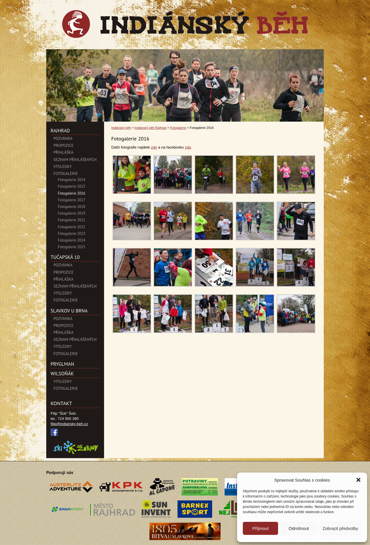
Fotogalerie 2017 (71, 199)
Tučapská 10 (65, 257)
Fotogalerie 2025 (71, 246)
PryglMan (62, 364)
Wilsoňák (62, 373)
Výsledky (62, 166)
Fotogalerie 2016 (71, 193)
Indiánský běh (121, 127)
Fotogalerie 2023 (71, 233)
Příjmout (260, 528)
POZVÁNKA (63, 138)
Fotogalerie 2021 (71, 219)
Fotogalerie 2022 (71, 226)
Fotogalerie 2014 (71, 179)
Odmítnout (298, 528)
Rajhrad (60, 130)
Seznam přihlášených (75, 159)
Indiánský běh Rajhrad (150, 127)
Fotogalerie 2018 (71, 206)
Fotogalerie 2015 (71, 186)
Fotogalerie (65, 173)
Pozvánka (63, 265)
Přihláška (63, 152)
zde (154, 147)
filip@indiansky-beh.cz (69, 424)
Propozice (63, 145)
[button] (358, 480)
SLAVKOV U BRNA (69, 311)
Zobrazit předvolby (340, 528)
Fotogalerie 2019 (71, 213)
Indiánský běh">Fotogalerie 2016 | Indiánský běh (185, 24)
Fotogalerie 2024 (71, 240)
